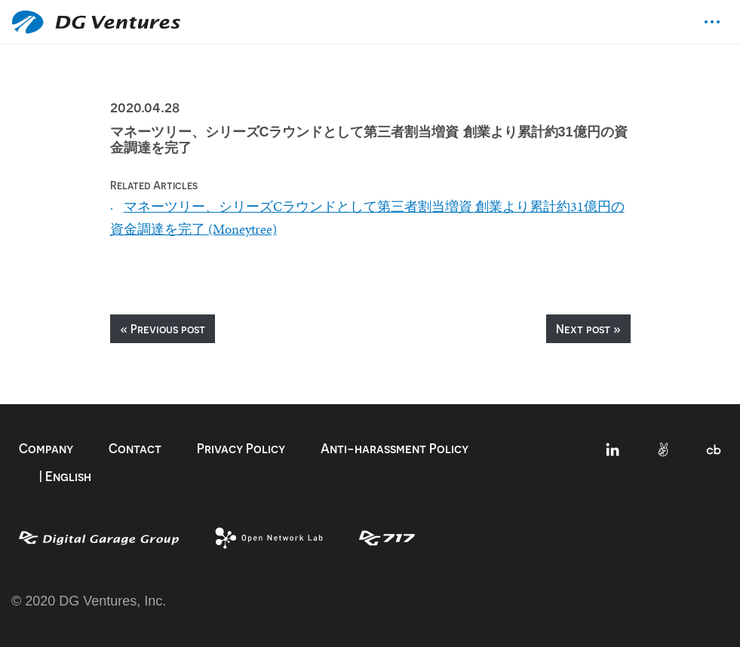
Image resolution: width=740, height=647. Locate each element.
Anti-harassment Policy (394, 448)
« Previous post (162, 329)
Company (46, 448)
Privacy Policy (241, 448)
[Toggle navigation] (712, 22)
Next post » (588, 329)
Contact (135, 448)
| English (65, 476)
